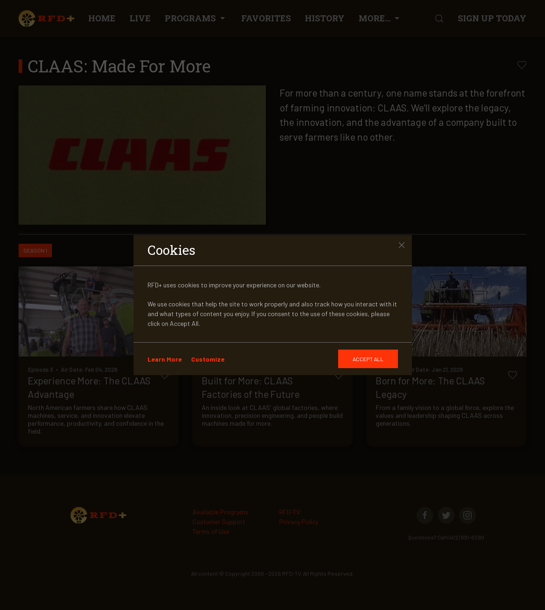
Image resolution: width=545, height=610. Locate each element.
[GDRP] (368, 359)
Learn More (164, 359)
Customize (207, 359)
